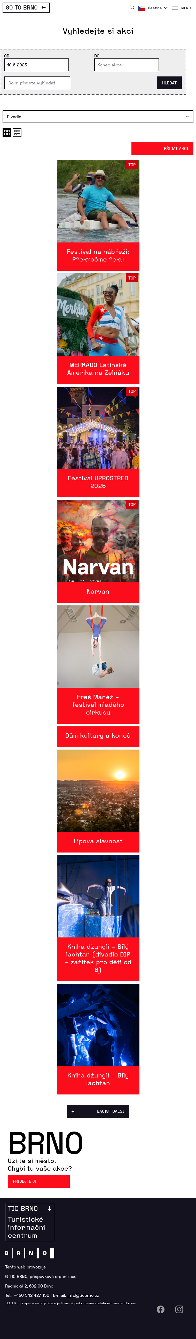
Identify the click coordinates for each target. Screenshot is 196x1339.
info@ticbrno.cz (83, 1295)
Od (6, 55)
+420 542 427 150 (31, 1295)
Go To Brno (22, 7)
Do (96, 55)
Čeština (155, 8)
